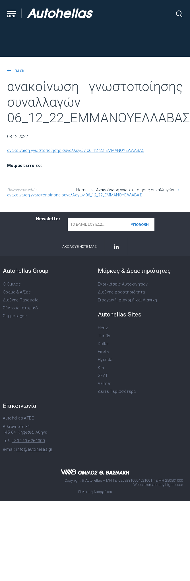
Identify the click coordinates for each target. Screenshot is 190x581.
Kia (101, 367)
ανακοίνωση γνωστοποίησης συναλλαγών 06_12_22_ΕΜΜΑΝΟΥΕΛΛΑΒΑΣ (75, 150)
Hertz (103, 328)
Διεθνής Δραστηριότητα (121, 292)
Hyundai (105, 359)
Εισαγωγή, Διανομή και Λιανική (127, 300)
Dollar (103, 343)
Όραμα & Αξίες (17, 292)
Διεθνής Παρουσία (20, 300)
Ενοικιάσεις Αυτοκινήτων (123, 284)
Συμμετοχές (15, 316)
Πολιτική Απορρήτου (95, 492)
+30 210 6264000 (28, 441)
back (15, 71)
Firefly (104, 351)
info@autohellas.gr (34, 449)
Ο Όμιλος (12, 284)
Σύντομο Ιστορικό (20, 308)
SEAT (103, 375)
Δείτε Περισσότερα (117, 391)
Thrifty (104, 336)
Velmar (104, 383)
